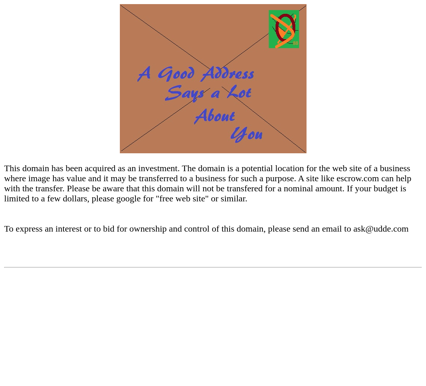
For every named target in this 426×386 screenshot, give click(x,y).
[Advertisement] (213, 329)
